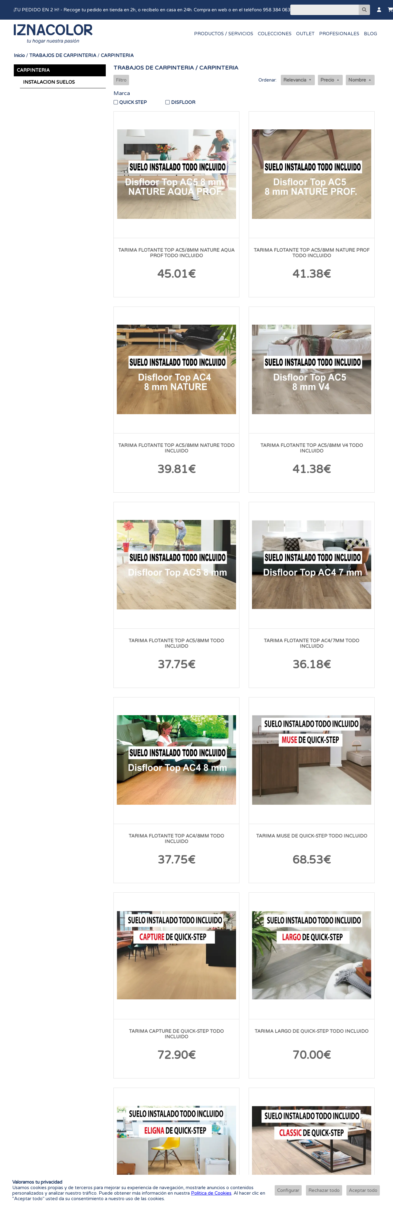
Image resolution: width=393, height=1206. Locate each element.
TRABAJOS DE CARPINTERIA (62, 55)
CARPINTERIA (117, 55)
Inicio (19, 55)
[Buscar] (324, 10)
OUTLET (305, 33)
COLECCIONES (275, 33)
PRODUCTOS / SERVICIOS (223, 33)
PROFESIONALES (339, 33)
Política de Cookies (211, 1193)
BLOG (370, 33)
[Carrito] (390, 10)
